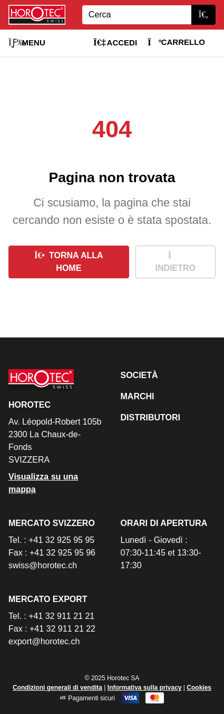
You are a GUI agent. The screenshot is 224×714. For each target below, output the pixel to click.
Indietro (175, 262)
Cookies (199, 687)
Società (139, 375)
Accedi (115, 42)
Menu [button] (26, 43)
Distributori (150, 417)
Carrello (176, 41)
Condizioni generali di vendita (57, 687)
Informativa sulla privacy (145, 687)
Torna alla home (68, 262)
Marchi (137, 396)
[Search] (136, 14)
